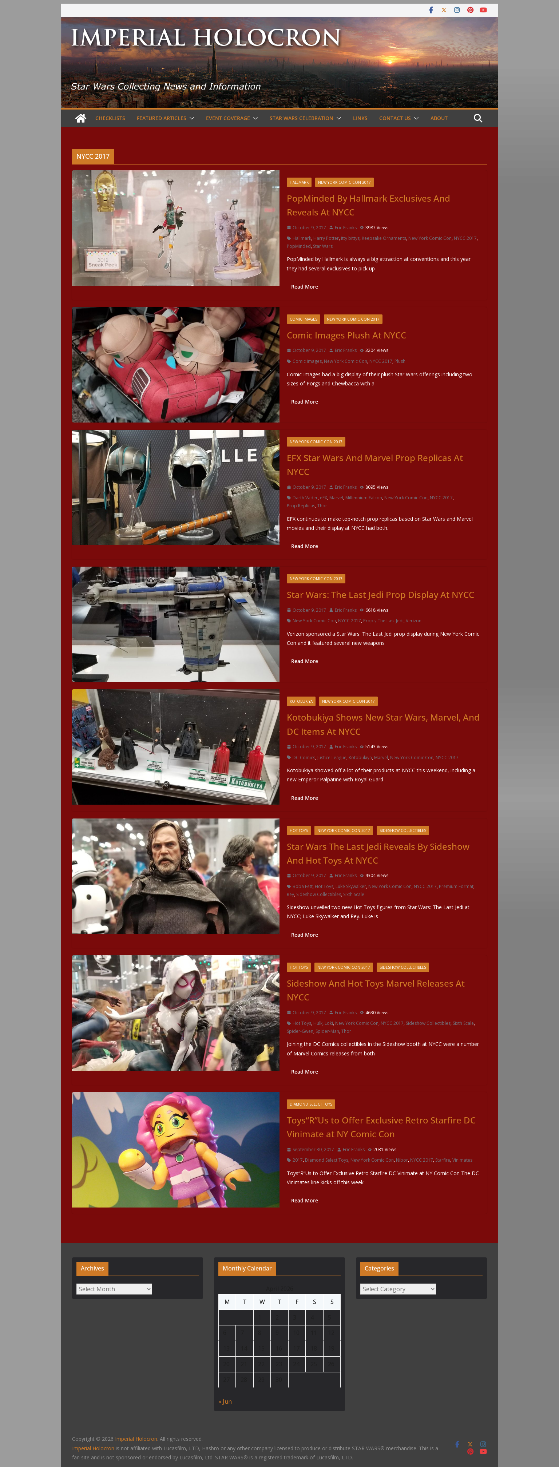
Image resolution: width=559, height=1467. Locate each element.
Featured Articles (161, 118)
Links (360, 118)
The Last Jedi (391, 621)
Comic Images (303, 319)
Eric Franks (346, 228)
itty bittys (350, 238)
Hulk (317, 1023)
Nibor (402, 1160)
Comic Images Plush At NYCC (346, 335)
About (439, 118)
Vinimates (462, 1160)
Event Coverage (228, 118)
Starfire (442, 1160)
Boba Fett (303, 886)
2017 (298, 1160)
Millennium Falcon (363, 498)
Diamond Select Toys (311, 1104)
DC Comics (304, 757)
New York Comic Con (430, 238)
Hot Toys (299, 830)
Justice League (331, 757)
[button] (190, 118)
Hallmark (299, 182)
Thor (322, 506)
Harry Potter (326, 238)
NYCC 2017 (465, 238)
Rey (290, 894)
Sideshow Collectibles (403, 830)
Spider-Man (327, 1031)
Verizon (413, 621)
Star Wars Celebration (301, 118)
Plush (400, 361)
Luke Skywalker (351, 886)
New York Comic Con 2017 (344, 182)
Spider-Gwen (300, 1031)
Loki (329, 1023)
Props (369, 621)
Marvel (336, 498)
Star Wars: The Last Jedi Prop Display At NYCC (380, 594)
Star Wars (323, 246)
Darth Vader (305, 498)
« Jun (225, 1401)
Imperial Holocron (93, 1448)
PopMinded (299, 246)
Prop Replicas (301, 506)
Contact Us (395, 118)
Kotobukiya (301, 701)
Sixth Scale (353, 894)
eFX (323, 498)
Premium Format (456, 886)
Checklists (110, 118)
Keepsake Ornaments (384, 238)
